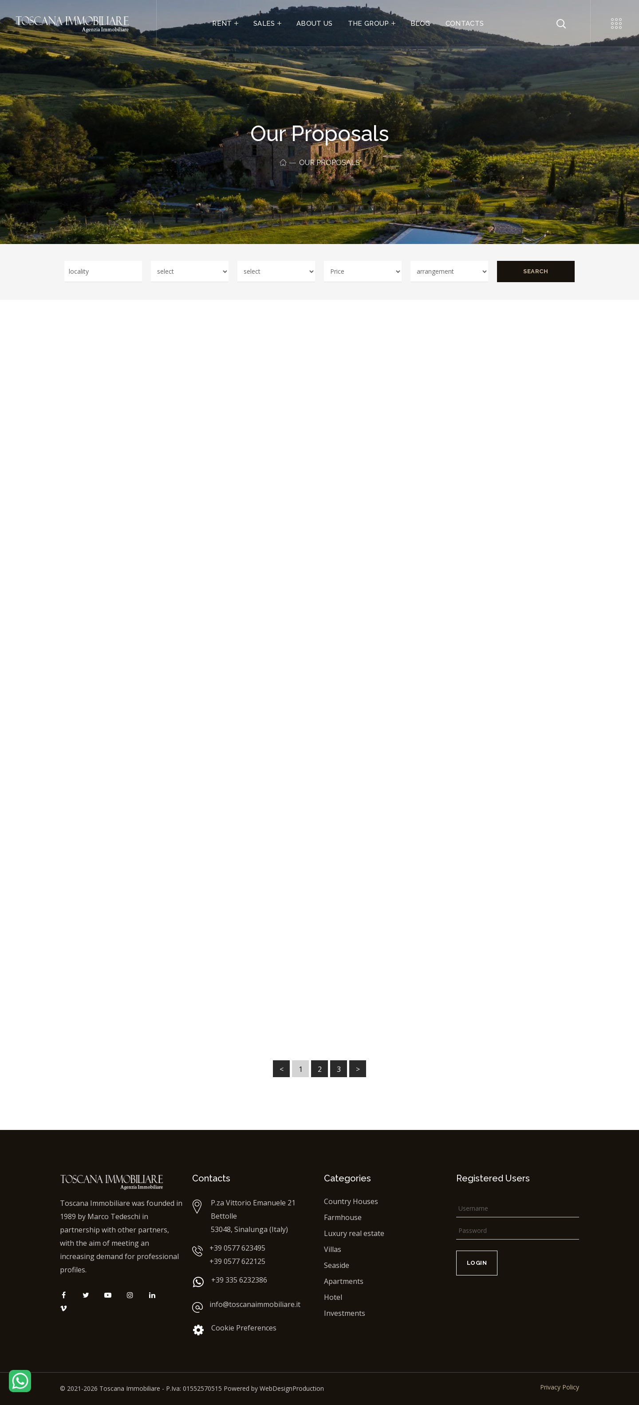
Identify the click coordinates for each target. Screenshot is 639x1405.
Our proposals (329, 162)
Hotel (333, 1297)
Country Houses (351, 1201)
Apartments (343, 1281)
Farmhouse (343, 1217)
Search (535, 271)
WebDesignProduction (292, 1388)
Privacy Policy (559, 1387)
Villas (332, 1249)
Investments (344, 1313)
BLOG (420, 24)
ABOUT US (314, 24)
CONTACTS (465, 24)
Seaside (336, 1265)
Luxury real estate (354, 1233)
